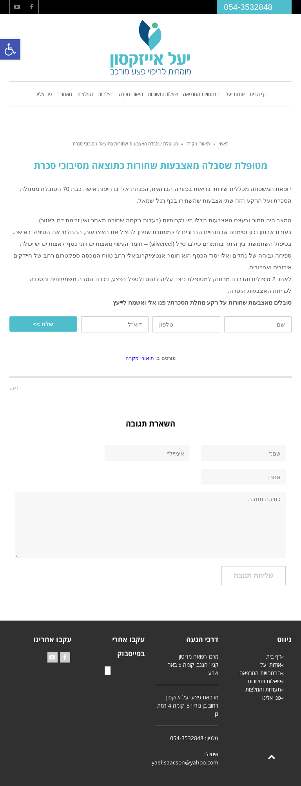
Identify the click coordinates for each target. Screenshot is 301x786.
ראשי (223, 143)
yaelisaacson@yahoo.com (185, 762)
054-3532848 (248, 6)
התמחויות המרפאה (260, 673)
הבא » (15, 388)
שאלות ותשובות (264, 681)
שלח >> (43, 324)
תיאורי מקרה (198, 143)
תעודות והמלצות (263, 689)
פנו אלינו (271, 697)
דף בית (273, 656)
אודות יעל (270, 664)
